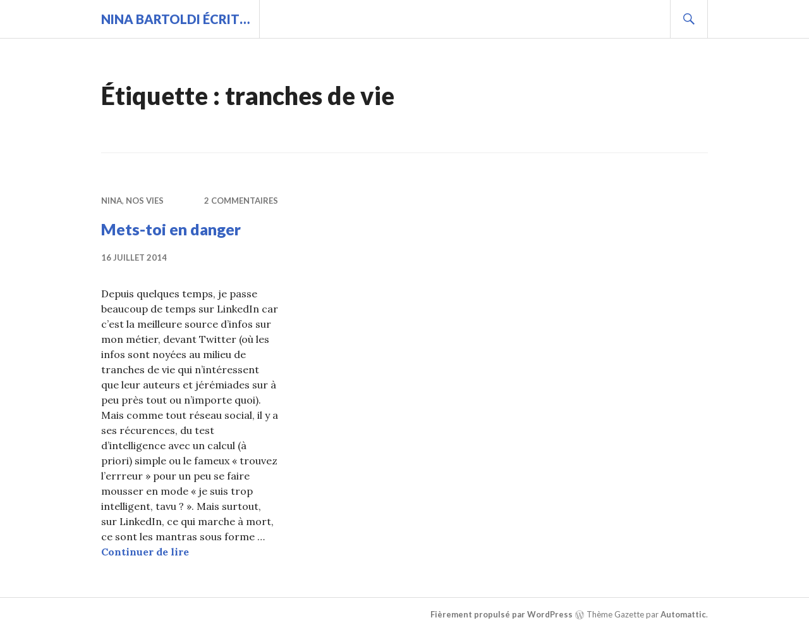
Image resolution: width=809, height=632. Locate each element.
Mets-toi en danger (171, 229)
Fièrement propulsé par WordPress (501, 614)
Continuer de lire (145, 551)
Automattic (683, 614)
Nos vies (145, 200)
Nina (111, 200)
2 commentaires (241, 200)
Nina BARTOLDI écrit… (175, 19)
